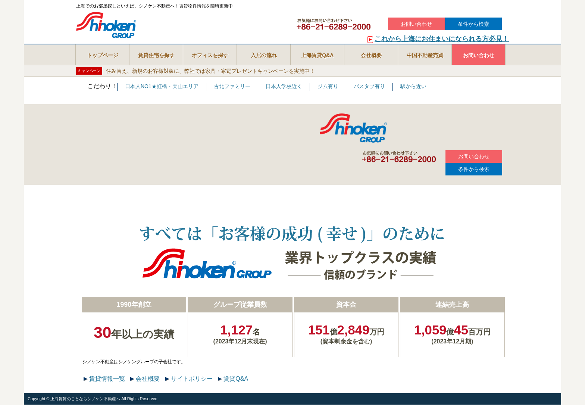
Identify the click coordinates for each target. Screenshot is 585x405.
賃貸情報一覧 (107, 379)
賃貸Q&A (235, 379)
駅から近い (413, 86)
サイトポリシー (192, 379)
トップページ (102, 55)
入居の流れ (264, 55)
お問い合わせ (416, 24)
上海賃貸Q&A (317, 55)
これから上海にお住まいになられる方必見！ (442, 39)
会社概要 (371, 55)
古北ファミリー (232, 86)
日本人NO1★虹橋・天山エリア (161, 86)
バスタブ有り (369, 86)
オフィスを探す (210, 55)
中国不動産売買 (425, 55)
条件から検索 (473, 24)
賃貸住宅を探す (156, 55)
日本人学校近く (284, 86)
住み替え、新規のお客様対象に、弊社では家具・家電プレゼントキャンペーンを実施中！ (210, 71)
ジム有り (327, 86)
